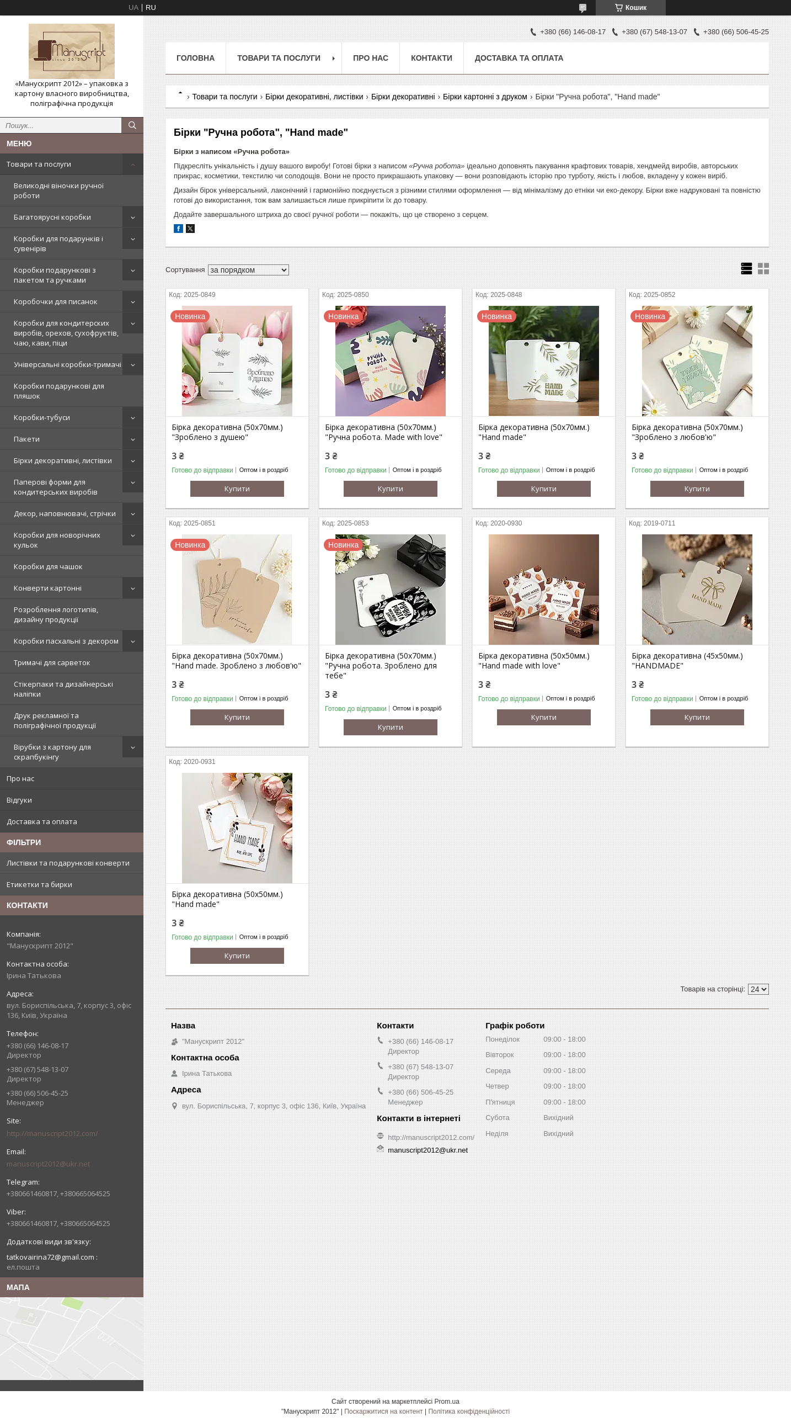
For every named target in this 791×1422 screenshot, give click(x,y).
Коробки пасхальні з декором (66, 641)
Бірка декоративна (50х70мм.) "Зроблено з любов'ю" (687, 432)
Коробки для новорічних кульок (57, 540)
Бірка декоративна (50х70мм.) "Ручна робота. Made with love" (383, 432)
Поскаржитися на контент (383, 1411)
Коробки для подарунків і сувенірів (58, 243)
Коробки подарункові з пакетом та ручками (55, 275)
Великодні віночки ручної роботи (59, 190)
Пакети (27, 439)
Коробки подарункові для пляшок (59, 391)
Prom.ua (447, 1401)
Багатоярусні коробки (52, 217)
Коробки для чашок (48, 566)
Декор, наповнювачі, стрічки (65, 513)
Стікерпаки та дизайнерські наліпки (63, 689)
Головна (196, 58)
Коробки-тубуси (42, 417)
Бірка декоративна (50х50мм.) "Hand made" (227, 899)
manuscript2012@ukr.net (48, 1164)
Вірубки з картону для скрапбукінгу (52, 752)
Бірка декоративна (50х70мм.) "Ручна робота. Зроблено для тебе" (381, 666)
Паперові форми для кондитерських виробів (56, 487)
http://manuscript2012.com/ (52, 1133)
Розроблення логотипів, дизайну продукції (56, 614)
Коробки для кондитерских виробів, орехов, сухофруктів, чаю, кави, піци (66, 333)
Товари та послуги (39, 164)
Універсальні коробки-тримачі (67, 364)
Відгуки (19, 800)
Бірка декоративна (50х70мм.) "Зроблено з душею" (227, 432)
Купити (237, 489)
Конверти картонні (48, 588)
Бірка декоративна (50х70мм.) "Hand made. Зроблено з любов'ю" (236, 661)
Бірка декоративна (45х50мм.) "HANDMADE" (687, 661)
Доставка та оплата (42, 821)
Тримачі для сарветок (52, 662)
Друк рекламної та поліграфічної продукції (55, 720)
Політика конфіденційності (469, 1411)
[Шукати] (132, 125)
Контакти (431, 58)
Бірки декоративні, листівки (63, 460)
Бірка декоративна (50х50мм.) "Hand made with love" (534, 661)
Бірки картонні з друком (485, 96)
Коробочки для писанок (56, 301)
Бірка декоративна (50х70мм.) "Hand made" (534, 432)
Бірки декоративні (403, 96)
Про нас (20, 778)
